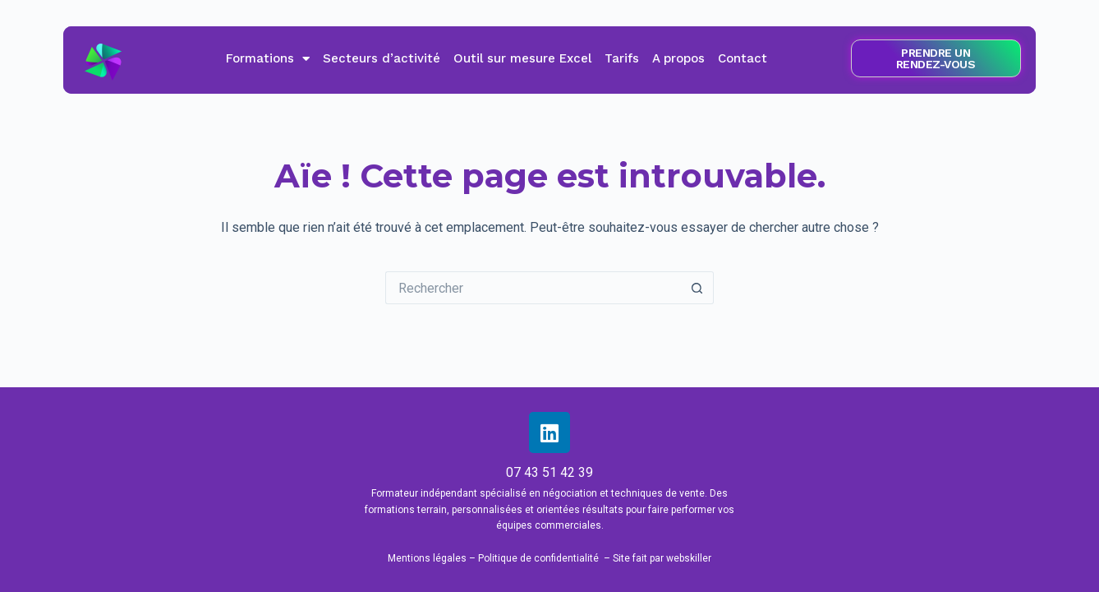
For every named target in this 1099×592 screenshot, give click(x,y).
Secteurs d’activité (381, 58)
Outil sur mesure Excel (522, 58)
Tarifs (622, 58)
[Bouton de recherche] (697, 287)
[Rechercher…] (533, 287)
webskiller (688, 558)
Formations (268, 58)
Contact (742, 58)
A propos (678, 58)
